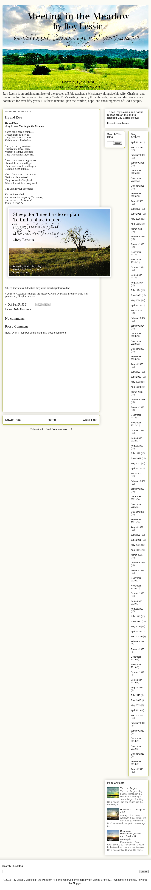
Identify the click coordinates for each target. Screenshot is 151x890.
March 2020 (137, 636)
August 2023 (137, 364)
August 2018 (137, 769)
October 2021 (137, 512)
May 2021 (135, 545)
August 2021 (137, 527)
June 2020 (136, 621)
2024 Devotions (22, 309)
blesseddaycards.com (118, 123)
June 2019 (136, 700)
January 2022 (137, 489)
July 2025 (135, 209)
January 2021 (137, 570)
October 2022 (137, 430)
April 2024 (136, 305)
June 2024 (136, 295)
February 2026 (138, 155)
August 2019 (137, 687)
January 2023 (137, 407)
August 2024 (137, 282)
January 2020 (137, 649)
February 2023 (138, 399)
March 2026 (137, 147)
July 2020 (135, 616)
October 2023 (137, 349)
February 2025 (138, 236)
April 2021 (136, 550)
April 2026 (136, 142)
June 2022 (136, 458)
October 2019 (137, 672)
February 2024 (138, 318)
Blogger (77, 883)
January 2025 (137, 244)
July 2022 (135, 453)
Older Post (90, 419)
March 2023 (137, 392)
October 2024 (137, 267)
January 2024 (137, 326)
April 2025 (136, 224)
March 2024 (137, 310)
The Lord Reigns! (128, 788)
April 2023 (136, 387)
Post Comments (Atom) (59, 429)
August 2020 (137, 609)
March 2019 (137, 715)
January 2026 (137, 162)
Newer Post (13, 419)
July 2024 (135, 290)
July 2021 (135, 535)
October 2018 (137, 754)
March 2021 (137, 555)
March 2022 (137, 473)
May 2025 (135, 219)
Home (52, 419)
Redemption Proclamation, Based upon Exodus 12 (130, 834)
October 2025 (137, 186)
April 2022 (136, 468)
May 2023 (135, 382)
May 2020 (135, 626)
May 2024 (135, 300)
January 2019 (137, 730)
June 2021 (136, 540)
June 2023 (136, 377)
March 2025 (137, 229)
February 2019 (138, 723)
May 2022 (135, 463)
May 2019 (135, 705)
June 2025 (136, 214)
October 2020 (137, 593)
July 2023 (135, 372)
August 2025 (137, 201)
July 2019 (135, 695)
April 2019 (136, 710)
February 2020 (138, 641)
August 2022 (137, 445)
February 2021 (138, 562)
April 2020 (136, 631)
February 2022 (138, 481)
